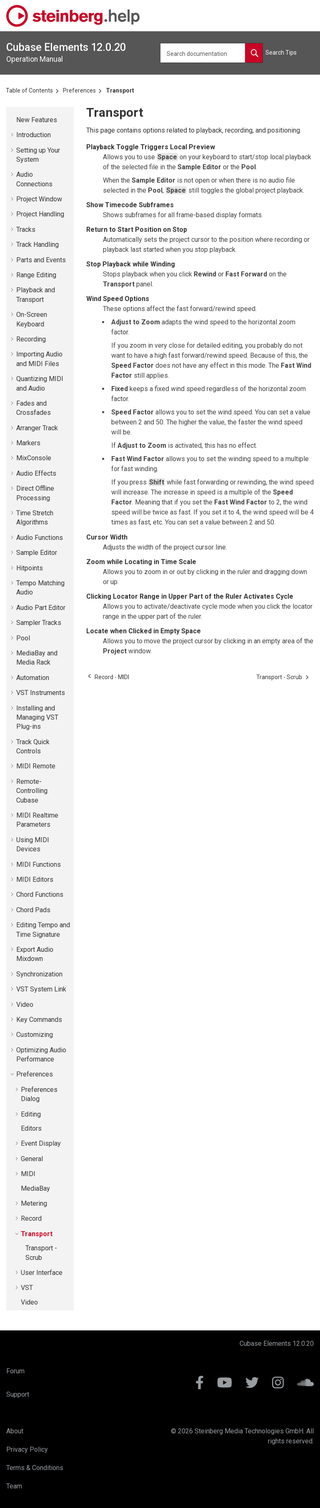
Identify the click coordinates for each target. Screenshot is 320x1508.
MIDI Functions (38, 864)
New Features (36, 120)
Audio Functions (39, 538)
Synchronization (39, 974)
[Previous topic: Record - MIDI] (112, 677)
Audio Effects (36, 473)
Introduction (33, 135)
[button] (13, 120)
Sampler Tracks (38, 623)
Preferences (79, 90)
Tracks (25, 229)
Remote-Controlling (32, 791)
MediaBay (35, 1188)
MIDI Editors (34, 879)
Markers (28, 443)
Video (24, 1005)
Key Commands (39, 1020)
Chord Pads (33, 910)
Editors (31, 1128)
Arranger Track (37, 428)
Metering (34, 1203)
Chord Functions (39, 894)
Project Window (39, 199)
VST (27, 1288)
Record (31, 1218)
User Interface (41, 1273)
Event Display (41, 1143)
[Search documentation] (253, 53)
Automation (32, 678)
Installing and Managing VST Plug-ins (37, 717)
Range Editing (36, 275)
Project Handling (40, 214)
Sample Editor (36, 553)
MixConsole (33, 458)
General (32, 1159)
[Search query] (211, 53)
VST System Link (41, 989)
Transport (120, 90)
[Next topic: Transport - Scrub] (279, 677)
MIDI (28, 1174)
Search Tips (281, 52)
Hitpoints (29, 568)
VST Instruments (40, 693)
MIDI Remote (35, 766)
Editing (31, 1114)
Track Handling (37, 244)
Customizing (34, 1035)
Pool (23, 638)
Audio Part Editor (40, 608)
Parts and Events (41, 260)
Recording (31, 339)
